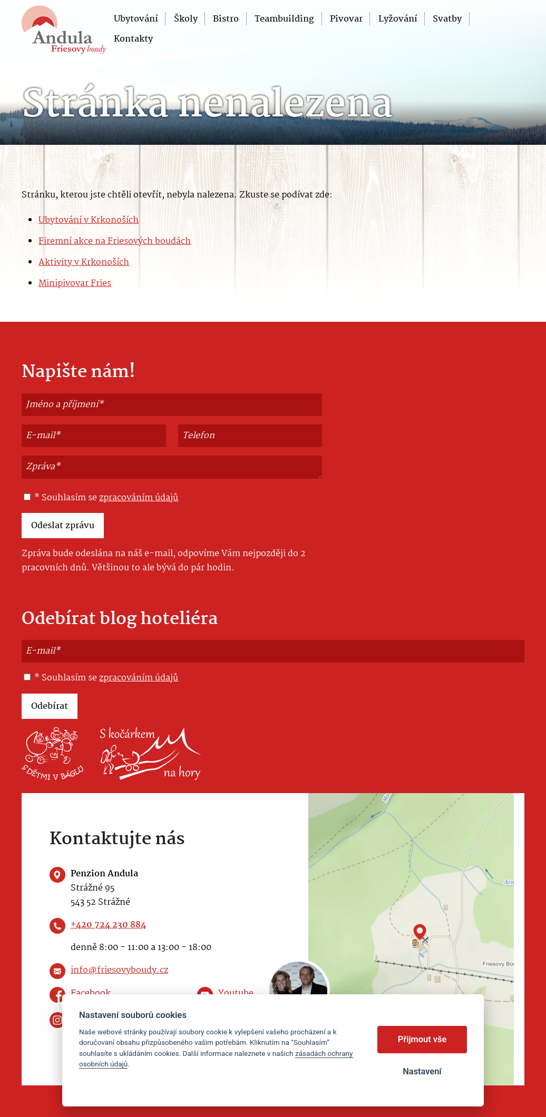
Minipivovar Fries (74, 283)
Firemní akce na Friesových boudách (114, 241)
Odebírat (49, 706)
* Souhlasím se (101, 498)
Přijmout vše (422, 1039)
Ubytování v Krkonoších (88, 220)
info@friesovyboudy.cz (119, 970)
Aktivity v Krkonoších (83, 262)
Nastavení (422, 1071)
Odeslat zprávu (62, 526)
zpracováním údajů (138, 498)
